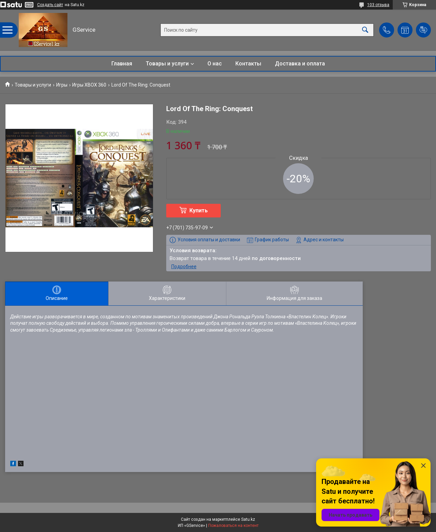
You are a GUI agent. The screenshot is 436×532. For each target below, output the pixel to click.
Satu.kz (248, 519)
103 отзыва (378, 4)
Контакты (248, 63)
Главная (121, 63)
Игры (61, 85)
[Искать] (365, 30)
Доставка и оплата (300, 63)
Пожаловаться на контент (233, 525)
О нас (214, 63)
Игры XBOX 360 (89, 85)
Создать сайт (50, 4)
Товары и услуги (167, 63)
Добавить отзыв (423, 29)
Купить (198, 210)
